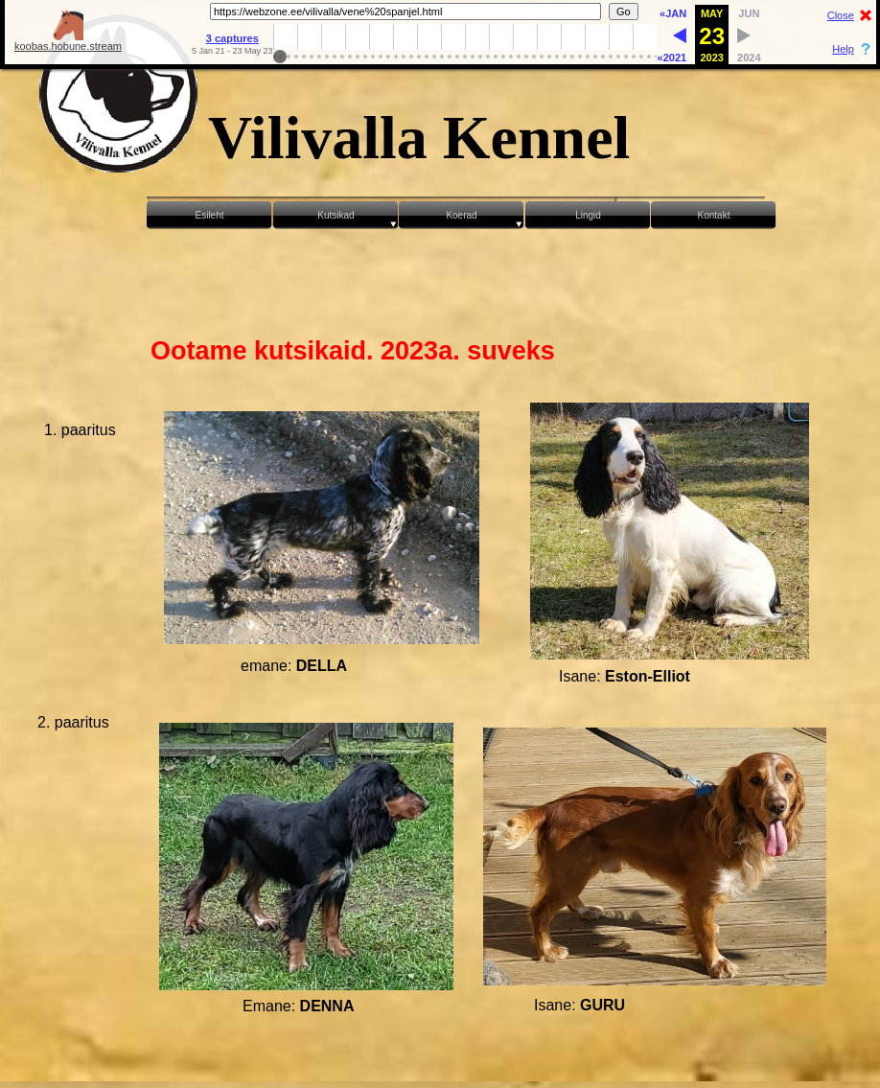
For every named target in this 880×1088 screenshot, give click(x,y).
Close (840, 15)
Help (843, 49)
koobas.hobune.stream (68, 41)
